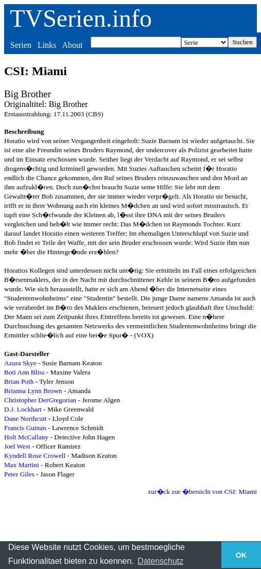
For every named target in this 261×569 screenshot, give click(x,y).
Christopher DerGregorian (40, 400)
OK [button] (241, 555)
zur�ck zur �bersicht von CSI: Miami (202, 491)
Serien (20, 45)
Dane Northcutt (25, 418)
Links (47, 45)
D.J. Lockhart (23, 409)
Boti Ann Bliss (24, 372)
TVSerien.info (81, 18)
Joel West (17, 446)
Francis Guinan (25, 428)
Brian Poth (18, 381)
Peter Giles (19, 474)
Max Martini (21, 465)
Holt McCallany (26, 437)
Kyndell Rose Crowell (34, 455)
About (72, 45)
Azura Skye (20, 363)
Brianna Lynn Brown (33, 391)
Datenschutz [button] (160, 561)
